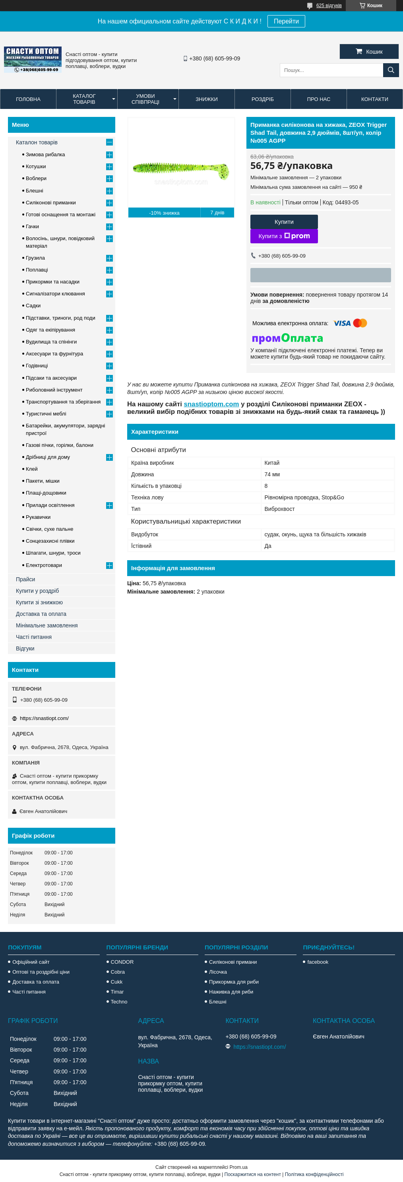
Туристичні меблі (46, 414)
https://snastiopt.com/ (44, 718)
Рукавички (38, 517)
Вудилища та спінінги (51, 342)
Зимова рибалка (45, 154)
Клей (32, 469)
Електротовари (44, 565)
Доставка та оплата (41, 614)
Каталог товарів (84, 99)
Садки (33, 306)
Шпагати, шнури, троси (53, 553)
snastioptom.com (211, 404)
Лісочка (218, 972)
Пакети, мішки (43, 481)
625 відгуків (329, 5)
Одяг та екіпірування (50, 330)
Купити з (284, 236)
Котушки (36, 166)
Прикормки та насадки (52, 282)
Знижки (207, 99)
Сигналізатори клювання (55, 294)
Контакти (374, 99)
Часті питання (34, 637)
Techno (119, 1002)
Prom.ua (239, 1167)
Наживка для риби (231, 992)
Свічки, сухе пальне (49, 529)
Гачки (32, 226)
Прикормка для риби (234, 982)
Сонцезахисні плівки (50, 541)
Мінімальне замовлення (47, 625)
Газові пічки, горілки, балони (59, 445)
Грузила (35, 258)
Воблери (36, 178)
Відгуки (25, 648)
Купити (284, 221)
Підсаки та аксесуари (51, 378)
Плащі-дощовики (46, 493)
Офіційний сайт (31, 962)
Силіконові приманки (51, 203)
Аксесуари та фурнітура (54, 354)
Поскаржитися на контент (253, 1174)
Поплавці (37, 270)
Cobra (118, 972)
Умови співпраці (145, 99)
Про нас (319, 99)
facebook (317, 962)
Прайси (25, 579)
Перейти (286, 21)
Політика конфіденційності (314, 1174)
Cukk (117, 982)
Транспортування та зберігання (63, 402)
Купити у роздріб (37, 591)
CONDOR (122, 962)
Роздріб (263, 99)
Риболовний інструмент (54, 390)
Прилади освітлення (50, 505)
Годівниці (37, 366)
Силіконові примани (233, 962)
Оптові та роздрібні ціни (41, 972)
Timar (117, 992)
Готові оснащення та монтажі (60, 214)
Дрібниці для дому (48, 457)
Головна (28, 99)
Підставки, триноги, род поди (60, 318)
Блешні (34, 191)
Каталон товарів (37, 142)
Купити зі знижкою (39, 602)
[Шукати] (391, 70)
